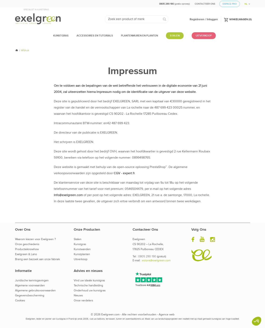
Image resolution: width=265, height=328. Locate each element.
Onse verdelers (83, 300)
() (238, 19)
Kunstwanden (82, 249)
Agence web (166, 314)
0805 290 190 (147, 256)
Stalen (77, 239)
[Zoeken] (137, 19)
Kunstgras (80, 244)
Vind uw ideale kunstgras (89, 280)
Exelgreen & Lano (26, 254)
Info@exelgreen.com (68, 195)
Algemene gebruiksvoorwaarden (35, 290)
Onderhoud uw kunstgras (90, 290)
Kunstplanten (82, 254)
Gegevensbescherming (29, 295)
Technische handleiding (88, 285)
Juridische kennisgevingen (32, 280)
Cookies (20, 300)
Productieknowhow (27, 249)
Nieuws (78, 295)
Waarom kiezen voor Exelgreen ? (35, 239)
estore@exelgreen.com (156, 260)
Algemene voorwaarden (30, 285)
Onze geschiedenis (27, 244)
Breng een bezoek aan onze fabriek (37, 259)
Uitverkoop (80, 259)
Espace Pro (230, 3)
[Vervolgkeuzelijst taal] (246, 2)
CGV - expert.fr (124, 173)
